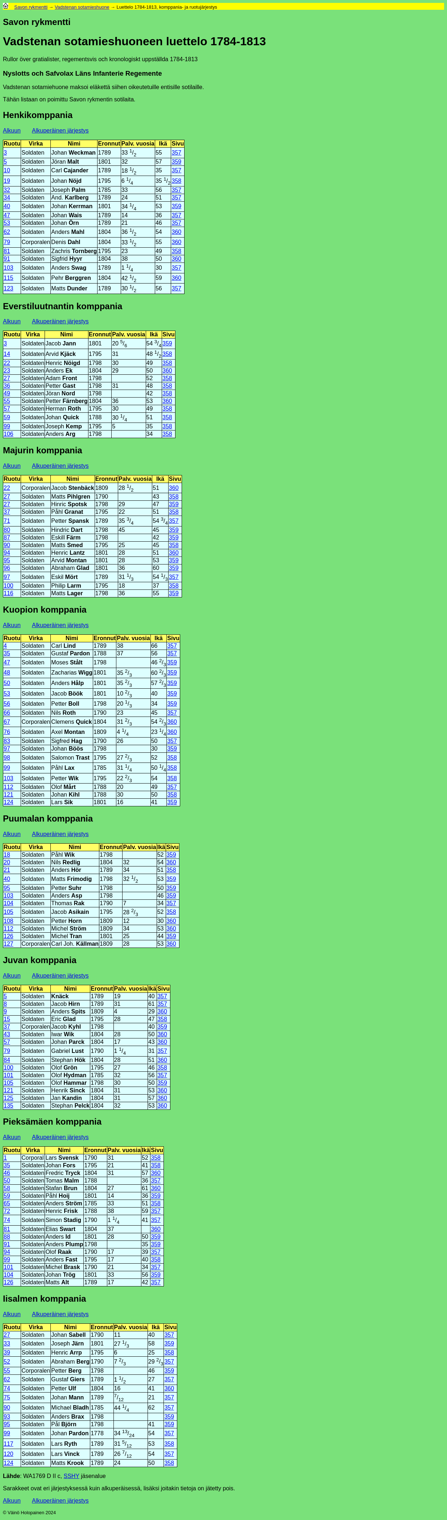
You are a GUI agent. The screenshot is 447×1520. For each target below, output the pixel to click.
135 (8, 1106)
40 (7, 206)
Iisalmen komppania (44, 1298)
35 (7, 653)
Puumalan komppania (48, 818)
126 (8, 936)
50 (7, 683)
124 (8, 802)
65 (7, 1203)
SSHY (71, 1476)
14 (7, 354)
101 (8, 1075)
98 (7, 758)
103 (8, 268)
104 (8, 903)
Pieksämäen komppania (52, 1121)
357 (176, 153)
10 (7, 170)
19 (7, 181)
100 (8, 586)
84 (7, 1060)
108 (8, 921)
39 (7, 1352)
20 (7, 862)
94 (7, 553)
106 (8, 434)
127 (8, 944)
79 (7, 242)
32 (7, 190)
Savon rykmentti (30, 7)
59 (7, 417)
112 (8, 787)
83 (7, 741)
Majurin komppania (42, 450)
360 (176, 232)
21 (7, 870)
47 (7, 215)
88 (7, 1237)
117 (8, 1444)
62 (7, 232)
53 (7, 223)
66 (7, 713)
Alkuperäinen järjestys (60, 130)
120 (8, 1454)
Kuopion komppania (45, 609)
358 (176, 181)
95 (7, 560)
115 (8, 278)
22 (7, 363)
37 (7, 512)
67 (7, 722)
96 (7, 568)
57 (7, 409)
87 (7, 537)
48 (7, 672)
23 (7, 371)
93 (7, 1417)
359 (176, 162)
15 (7, 1019)
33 (7, 1343)
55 (7, 401)
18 (7, 855)
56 (7, 704)
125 (8, 1098)
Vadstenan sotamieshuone (82, 7)
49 (7, 393)
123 (8, 288)
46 (7, 1173)
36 (7, 386)
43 (7, 1034)
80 (7, 530)
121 (8, 795)
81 (7, 251)
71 (7, 521)
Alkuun (12, 130)
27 (7, 378)
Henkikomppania (38, 115)
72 (7, 1211)
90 (7, 545)
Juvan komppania (39, 960)
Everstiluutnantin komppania (62, 306)
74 (7, 1220)
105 (8, 912)
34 (7, 197)
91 (7, 259)
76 (7, 732)
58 (7, 1188)
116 (8, 593)
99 (7, 426)
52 (7, 1362)
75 (7, 1397)
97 (7, 577)
